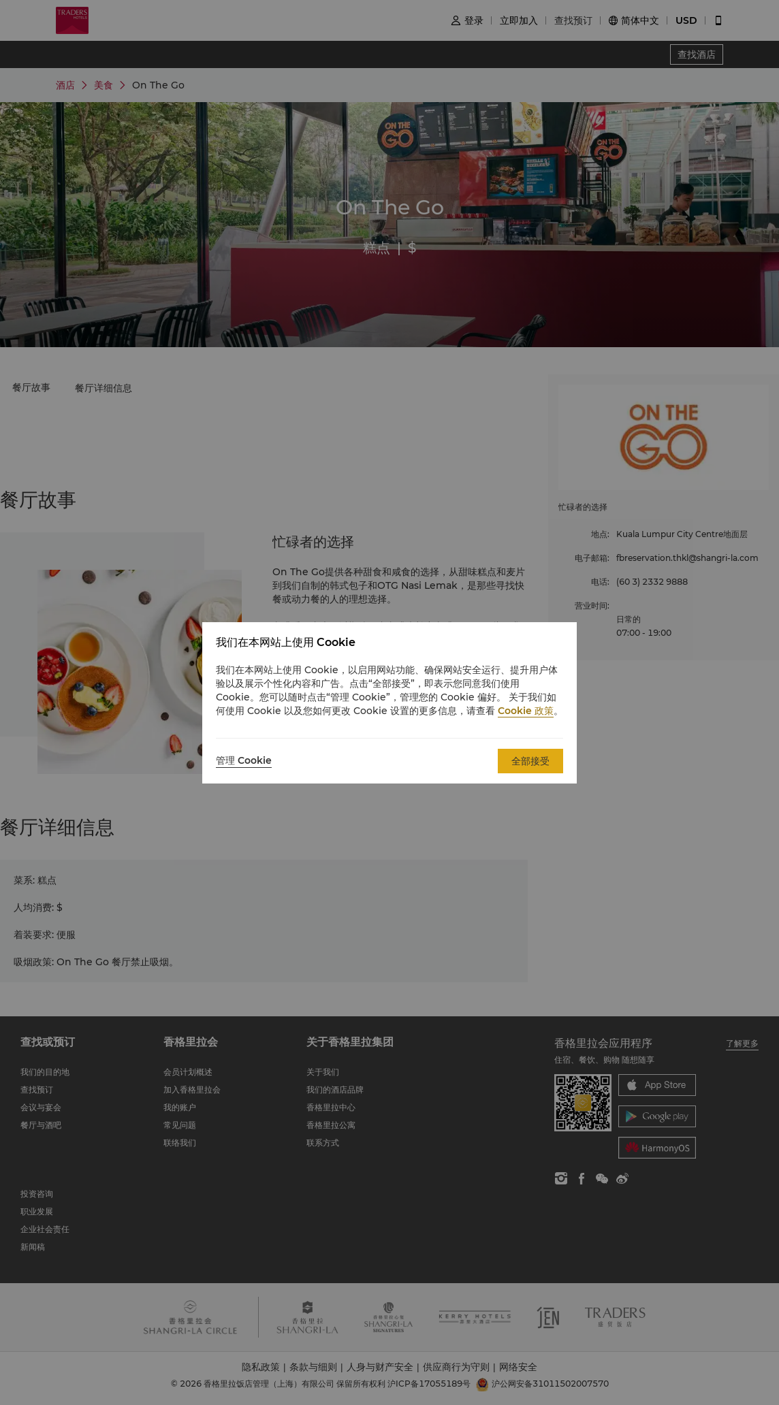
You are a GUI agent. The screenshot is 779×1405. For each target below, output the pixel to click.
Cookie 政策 (526, 711)
